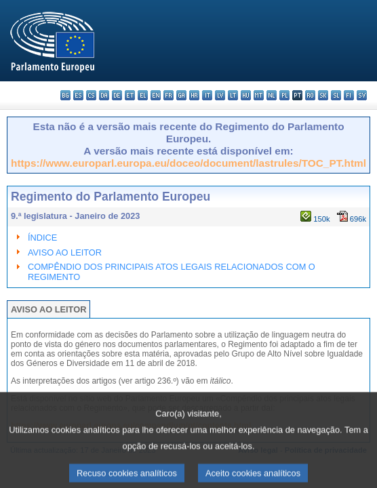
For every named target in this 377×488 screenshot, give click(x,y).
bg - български (65, 95)
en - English (156, 95)
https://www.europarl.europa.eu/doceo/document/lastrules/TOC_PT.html (188, 163)
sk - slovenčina (323, 95)
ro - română (310, 95)
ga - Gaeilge (181, 95)
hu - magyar (246, 95)
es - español (78, 95)
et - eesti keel (130, 95)
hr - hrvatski (194, 95)
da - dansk (104, 95)
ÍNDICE (42, 237)
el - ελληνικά (143, 95)
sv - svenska (362, 95)
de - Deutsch (117, 95)
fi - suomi (349, 95)
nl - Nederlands (271, 95)
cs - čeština (91, 95)
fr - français (168, 95)
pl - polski (284, 95)
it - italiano (207, 95)
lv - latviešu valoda (220, 95)
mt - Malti (259, 95)
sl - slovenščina (336, 95)
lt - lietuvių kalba (233, 95)
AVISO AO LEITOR (65, 252)
